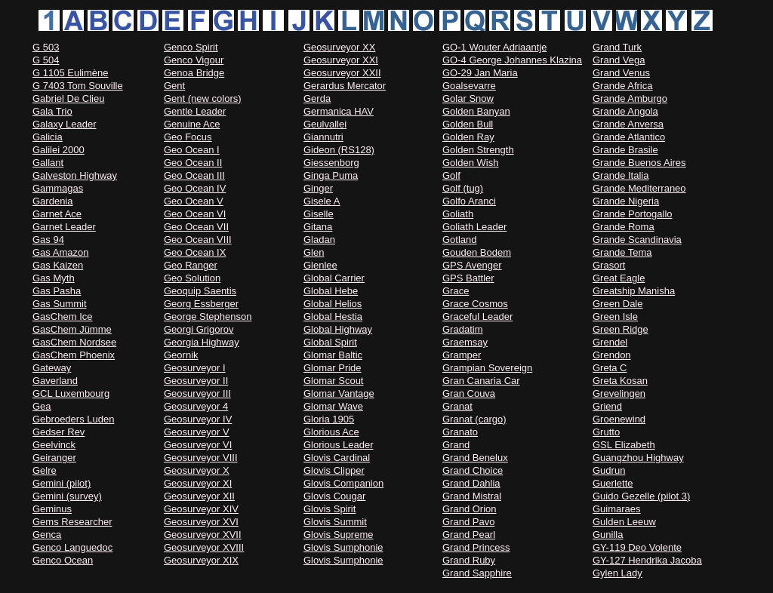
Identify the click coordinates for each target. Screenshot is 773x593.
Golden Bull (467, 124)
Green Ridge (620, 329)
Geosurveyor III (197, 393)
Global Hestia (332, 316)
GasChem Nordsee (74, 342)
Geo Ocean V (193, 201)
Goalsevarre (469, 85)
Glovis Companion (343, 483)
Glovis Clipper (334, 470)
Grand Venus (621, 72)
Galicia (47, 137)
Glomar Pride (332, 367)
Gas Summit (59, 303)
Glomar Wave (333, 406)
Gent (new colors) (203, 98)
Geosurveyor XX (339, 47)
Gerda (317, 98)
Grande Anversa (628, 124)
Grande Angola (625, 111)
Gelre (44, 470)
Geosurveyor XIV (201, 509)
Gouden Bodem (476, 252)
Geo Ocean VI (195, 214)
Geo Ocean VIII (198, 239)
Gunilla (608, 534)
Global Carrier (334, 278)
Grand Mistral (471, 496)
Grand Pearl (468, 534)
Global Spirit (330, 342)
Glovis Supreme (338, 534)
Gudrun (609, 470)
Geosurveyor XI (198, 483)
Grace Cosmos (475, 303)
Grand (456, 444)
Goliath (457, 214)
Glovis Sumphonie (343, 547)
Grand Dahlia (471, 483)
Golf (451, 175)
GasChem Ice (62, 316)
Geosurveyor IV (198, 419)
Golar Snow (468, 98)
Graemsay (465, 342)
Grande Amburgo (630, 98)
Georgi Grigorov (198, 329)
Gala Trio (52, 111)
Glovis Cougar (334, 496)
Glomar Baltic (332, 355)
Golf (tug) (462, 188)
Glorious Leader (338, 444)
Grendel (610, 342)
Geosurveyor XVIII (204, 547)
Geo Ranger (190, 265)
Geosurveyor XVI (201, 521)
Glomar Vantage (338, 393)
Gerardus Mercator (344, 85)
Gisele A (321, 201)
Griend (607, 406)
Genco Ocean (62, 560)
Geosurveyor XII (199, 496)
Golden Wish (470, 162)
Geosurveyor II (196, 380)
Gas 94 (48, 239)
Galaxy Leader (64, 124)
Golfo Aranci (469, 201)
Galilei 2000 (58, 149)
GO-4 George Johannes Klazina (512, 60)
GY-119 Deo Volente (637, 547)
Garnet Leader (64, 226)
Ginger (318, 188)
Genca (46, 534)
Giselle (318, 214)
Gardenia (52, 201)
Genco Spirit (191, 47)
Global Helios (332, 303)
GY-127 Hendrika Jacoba (647, 560)
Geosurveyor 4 (196, 406)
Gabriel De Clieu (68, 98)
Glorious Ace (331, 432)
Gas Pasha (56, 290)
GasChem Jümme (72, 329)
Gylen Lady (617, 573)
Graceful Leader (477, 316)
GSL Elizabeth (624, 444)
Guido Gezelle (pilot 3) (641, 496)
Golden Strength (478, 149)
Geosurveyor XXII (342, 72)
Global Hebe (330, 290)
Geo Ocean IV (195, 188)
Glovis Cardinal (336, 457)
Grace (455, 290)
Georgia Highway (201, 342)
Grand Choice (472, 470)
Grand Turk (617, 47)
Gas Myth (53, 278)
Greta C (610, 367)
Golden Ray (468, 137)
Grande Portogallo (633, 214)
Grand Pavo (468, 521)
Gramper (461, 355)
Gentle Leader (195, 111)
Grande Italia (620, 175)
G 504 (45, 60)
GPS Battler (468, 278)
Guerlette (613, 483)
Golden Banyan (476, 111)
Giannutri (323, 137)
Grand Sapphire (477, 573)
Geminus (52, 509)
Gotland (459, 239)
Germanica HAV (338, 111)
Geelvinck (53, 444)
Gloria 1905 (328, 419)
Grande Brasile (625, 149)
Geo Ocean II (193, 162)
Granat (457, 406)
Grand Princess (476, 547)
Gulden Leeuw (624, 521)
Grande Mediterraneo (639, 188)
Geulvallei (324, 124)
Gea (41, 406)
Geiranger (54, 457)
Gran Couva (468, 393)
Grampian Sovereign (487, 367)
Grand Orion (469, 509)
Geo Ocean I (192, 149)
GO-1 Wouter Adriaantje (494, 47)
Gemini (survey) (67, 496)
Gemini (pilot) (61, 483)
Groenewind (619, 419)
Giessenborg (331, 162)
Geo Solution (192, 278)
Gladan (319, 239)
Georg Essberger (201, 303)
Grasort (609, 265)
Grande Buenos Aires (639, 162)
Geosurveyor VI (198, 444)
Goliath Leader (474, 226)
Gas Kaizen (57, 265)
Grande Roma (623, 226)
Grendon (612, 355)
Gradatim (462, 329)
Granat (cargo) (474, 419)
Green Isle (615, 316)
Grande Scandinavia (637, 239)
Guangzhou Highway (638, 457)
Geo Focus (188, 137)
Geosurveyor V (196, 432)
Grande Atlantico (629, 137)
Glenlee (320, 265)
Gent (174, 85)
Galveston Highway (74, 175)
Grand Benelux (475, 457)
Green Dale (617, 303)
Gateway (51, 367)
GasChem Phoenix (73, 355)
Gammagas (57, 188)
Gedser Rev (58, 432)
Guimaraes (617, 509)
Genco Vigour (193, 60)
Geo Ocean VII (196, 226)
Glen (313, 252)
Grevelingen (619, 393)
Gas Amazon (60, 252)
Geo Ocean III (194, 175)
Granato (460, 432)
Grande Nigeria (626, 201)
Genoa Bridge (194, 72)
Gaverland (55, 380)
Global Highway (337, 329)
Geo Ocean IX (195, 252)
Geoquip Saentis (200, 290)
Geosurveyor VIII (201, 457)
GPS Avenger (472, 265)
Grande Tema (622, 252)
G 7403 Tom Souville (77, 85)
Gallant (47, 162)
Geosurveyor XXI (340, 60)
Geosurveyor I (195, 367)
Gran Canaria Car (481, 380)
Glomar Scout (333, 380)
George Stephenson (207, 316)
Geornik (181, 355)
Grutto (606, 432)
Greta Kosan (620, 380)
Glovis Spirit (329, 509)
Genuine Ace (192, 124)
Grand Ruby (468, 560)
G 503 (45, 47)
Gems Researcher (72, 521)
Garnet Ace (57, 214)
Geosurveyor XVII (203, 534)
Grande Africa (623, 85)
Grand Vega (619, 60)
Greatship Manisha (634, 290)
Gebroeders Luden (73, 419)
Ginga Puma (330, 175)
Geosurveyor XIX (201, 560)
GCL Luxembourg (70, 393)
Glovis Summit (335, 521)
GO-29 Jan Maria (480, 72)
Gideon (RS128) (338, 149)
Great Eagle (619, 278)
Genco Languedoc (72, 547)
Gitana (317, 226)
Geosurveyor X (196, 470)
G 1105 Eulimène (70, 72)
